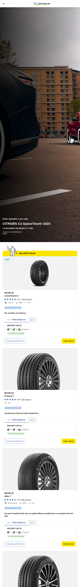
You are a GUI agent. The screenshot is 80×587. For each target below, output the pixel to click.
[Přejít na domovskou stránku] (42, 4)
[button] (18, 299)
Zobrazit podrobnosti (14, 341)
